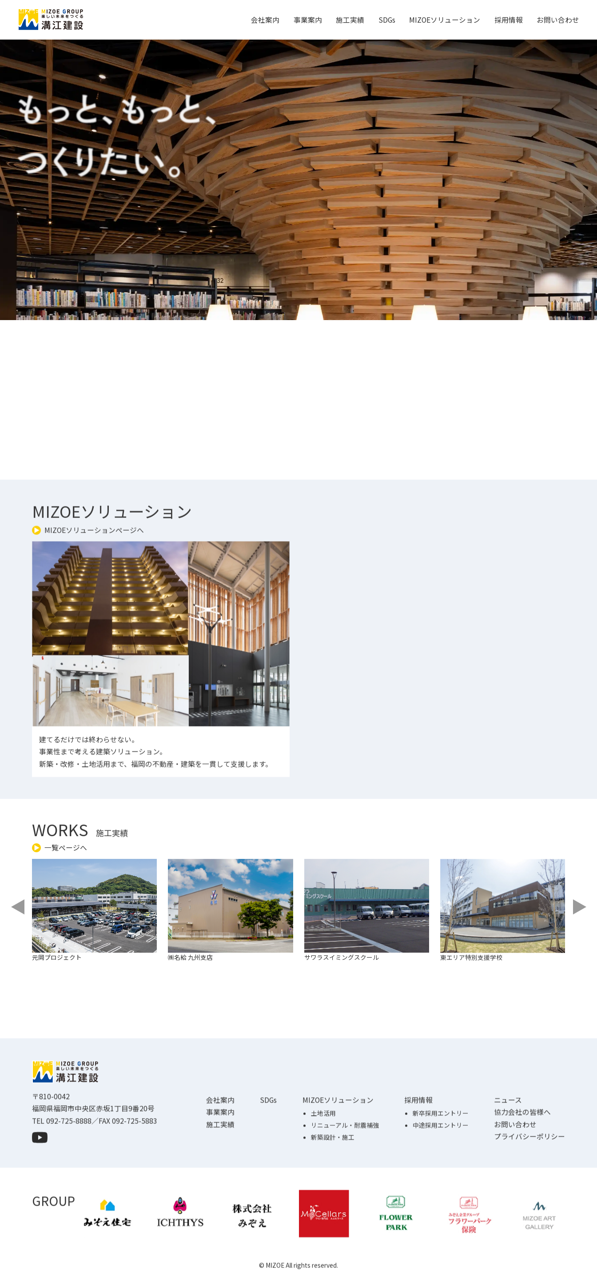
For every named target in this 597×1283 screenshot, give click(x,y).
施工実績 (350, 20)
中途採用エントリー (441, 1167)
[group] (102, 939)
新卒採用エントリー (441, 1155)
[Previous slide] (19, 907)
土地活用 (323, 1155)
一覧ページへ (65, 847)
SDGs (386, 20)
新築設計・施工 (332, 1179)
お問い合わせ (558, 20)
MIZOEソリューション (444, 20)
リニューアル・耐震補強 (345, 1167)
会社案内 (265, 20)
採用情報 (508, 20)
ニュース (508, 1142)
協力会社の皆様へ (522, 1154)
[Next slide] (578, 907)
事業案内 (308, 20)
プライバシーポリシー (529, 1178)
